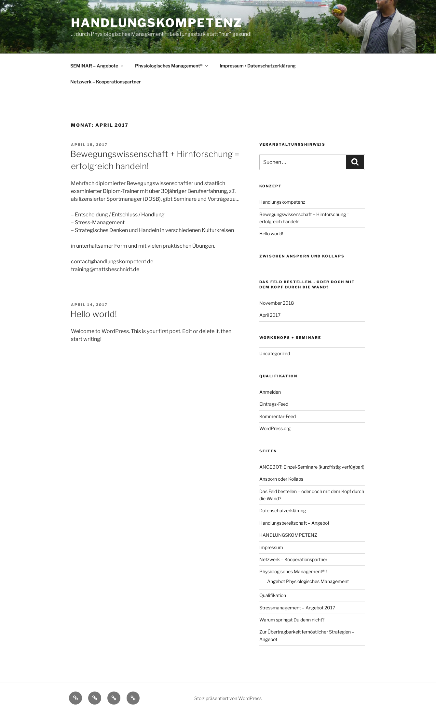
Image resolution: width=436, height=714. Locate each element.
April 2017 (269, 315)
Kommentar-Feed (277, 416)
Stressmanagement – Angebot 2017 (297, 607)
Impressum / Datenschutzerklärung (258, 65)
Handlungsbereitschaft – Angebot (294, 523)
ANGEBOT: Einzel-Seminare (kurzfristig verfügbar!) (311, 467)
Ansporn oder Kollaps (281, 479)
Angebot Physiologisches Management (308, 581)
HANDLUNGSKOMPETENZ (288, 535)
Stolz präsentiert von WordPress (228, 698)
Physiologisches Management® (172, 65)
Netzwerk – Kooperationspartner (105, 81)
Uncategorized (274, 353)
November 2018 (276, 303)
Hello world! (93, 314)
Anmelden (270, 392)
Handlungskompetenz (156, 23)
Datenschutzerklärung (282, 510)
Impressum (271, 547)
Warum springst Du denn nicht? (291, 619)
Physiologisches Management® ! (293, 571)
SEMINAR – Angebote (97, 65)
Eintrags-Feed (273, 404)
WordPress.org (275, 428)
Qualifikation (272, 595)
